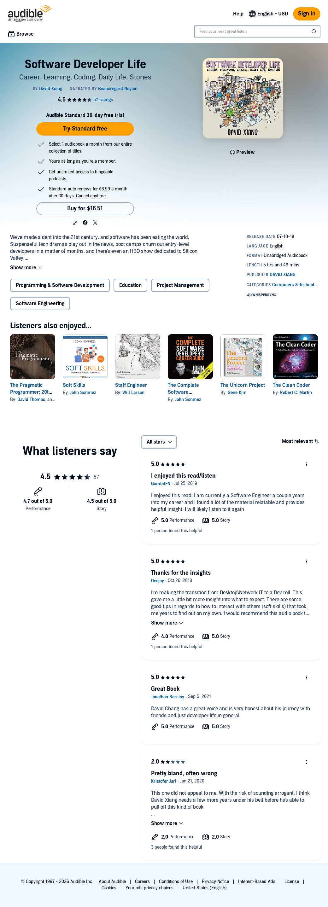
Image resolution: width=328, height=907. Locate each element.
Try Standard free (85, 128)
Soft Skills (74, 385)
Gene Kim (237, 392)
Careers (142, 881)
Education (130, 285)
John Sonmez (83, 392)
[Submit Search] (314, 31)
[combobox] (257, 31)
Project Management (180, 285)
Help (238, 14)
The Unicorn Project (242, 385)
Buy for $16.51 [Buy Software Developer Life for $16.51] (85, 208)
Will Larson (133, 392)
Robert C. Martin (296, 392)
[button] (75, 222)
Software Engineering (40, 303)
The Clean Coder (291, 385)
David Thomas (31, 399)
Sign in (306, 13)
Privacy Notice (215, 881)
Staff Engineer (131, 385)
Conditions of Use (176, 881)
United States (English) (205, 888)
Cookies (109, 888)
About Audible (112, 881)
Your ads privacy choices (149, 888)
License (291, 881)
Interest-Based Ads (256, 881)
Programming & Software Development (60, 285)
